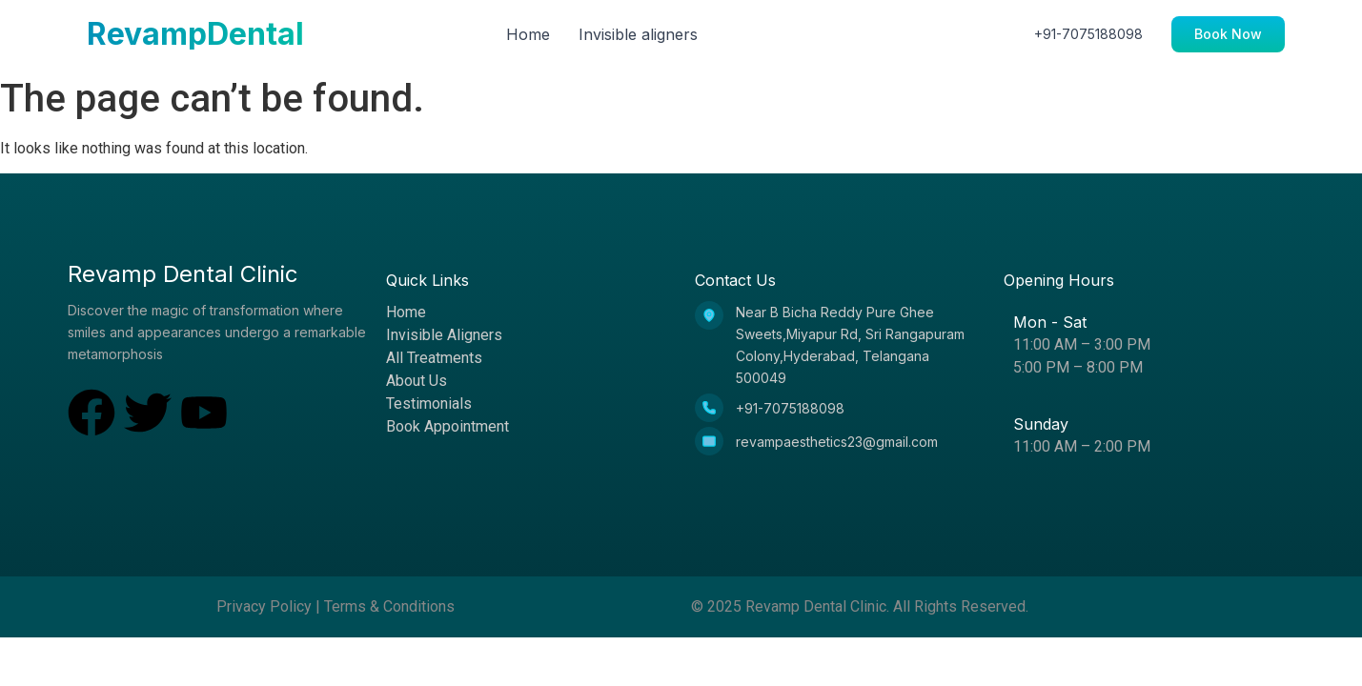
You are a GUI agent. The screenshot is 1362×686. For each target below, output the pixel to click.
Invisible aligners (638, 34)
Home (528, 34)
